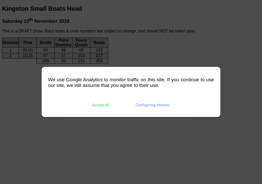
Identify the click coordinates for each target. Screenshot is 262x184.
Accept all (100, 105)
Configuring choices (153, 105)
